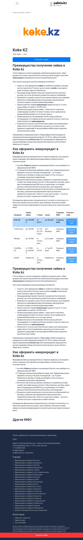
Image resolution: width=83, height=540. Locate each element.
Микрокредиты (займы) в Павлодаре (29, 475)
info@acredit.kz (18, 450)
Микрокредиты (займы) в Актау (27, 484)
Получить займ (41, 59)
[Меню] (17, 3)
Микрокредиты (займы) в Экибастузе (29, 503)
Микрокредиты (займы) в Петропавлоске (30, 494)
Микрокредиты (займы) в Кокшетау (28, 496)
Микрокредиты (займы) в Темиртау (28, 498)
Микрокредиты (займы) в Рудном (27, 505)
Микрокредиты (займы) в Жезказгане (29, 508)
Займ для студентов (22, 518)
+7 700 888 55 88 (19, 448)
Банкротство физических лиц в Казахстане (31, 510)
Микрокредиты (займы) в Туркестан (28, 491)
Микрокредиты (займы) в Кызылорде (29, 482)
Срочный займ (20, 522)
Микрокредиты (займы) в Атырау (27, 477)
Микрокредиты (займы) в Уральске (28, 489)
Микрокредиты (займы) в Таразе (27, 470)
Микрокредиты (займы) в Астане (27, 460)
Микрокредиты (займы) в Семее (27, 479)
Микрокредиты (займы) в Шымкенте (28, 463)
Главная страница (18, 12)
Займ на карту (20, 520)
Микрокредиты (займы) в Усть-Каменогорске (32, 472)
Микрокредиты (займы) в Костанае (28, 486)
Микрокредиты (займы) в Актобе (27, 465)
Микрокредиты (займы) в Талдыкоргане (30, 501)
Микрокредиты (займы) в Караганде (28, 467)
